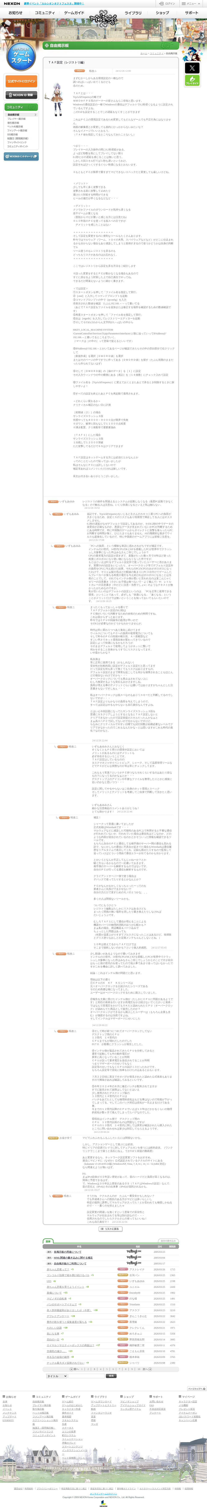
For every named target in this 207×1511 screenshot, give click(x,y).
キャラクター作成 (71, 1409)
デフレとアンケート (58, 1316)
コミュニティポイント (44, 1435)
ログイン (167, 3)
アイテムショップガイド (133, 1405)
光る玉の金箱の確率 (58, 1357)
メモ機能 (183, 1405)
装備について (54, 1292)
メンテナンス (10, 1413)
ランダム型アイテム (130, 1409)
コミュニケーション (72, 1439)
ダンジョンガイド (71, 1465)
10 (139, 1369)
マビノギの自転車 (57, 1298)
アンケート (155, 1413)
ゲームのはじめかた (72, 1405)
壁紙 (93, 1420)
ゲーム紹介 (68, 1401)
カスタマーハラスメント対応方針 (155, 1488)
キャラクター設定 (188, 1401)
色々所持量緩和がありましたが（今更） (69, 1310)
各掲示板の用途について (67, 1251)
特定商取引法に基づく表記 (73, 1488)
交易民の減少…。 (57, 1351)
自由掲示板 (38, 1401)
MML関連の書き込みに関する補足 (73, 1257)
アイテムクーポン (188, 1413)
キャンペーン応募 (188, 1420)
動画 (93, 1409)
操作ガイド (68, 1413)
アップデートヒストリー (103, 1405)
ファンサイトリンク (43, 1431)
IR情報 (178, 1488)
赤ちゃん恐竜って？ (58, 1269)
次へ (145, 1369)
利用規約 (29, 1488)
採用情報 (189, 1488)
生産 (64, 1424)
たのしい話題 (54, 1327)
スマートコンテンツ (72, 1446)
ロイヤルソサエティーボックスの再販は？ (70, 1345)
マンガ (94, 1424)
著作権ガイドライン (126, 1488)
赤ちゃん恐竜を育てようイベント (65, 1287)
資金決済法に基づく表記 (101, 1488)
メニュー (191, 3)
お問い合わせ (156, 1401)
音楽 (93, 1416)
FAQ (152, 1405)
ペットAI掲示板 (41, 1413)
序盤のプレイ (69, 1443)
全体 (5, 1401)
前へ (76, 1369)
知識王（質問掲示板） (44, 1428)
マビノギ (103, 19)
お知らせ (7, 1405)
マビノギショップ (129, 1401)
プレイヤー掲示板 (42, 1405)
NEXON (12, 3)
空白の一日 (53, 1339)
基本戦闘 (66, 1416)
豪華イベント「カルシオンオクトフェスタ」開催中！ (54, 3)
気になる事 (53, 1333)
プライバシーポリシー (47, 1488)
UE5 (49, 1281)
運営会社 (18, 1488)
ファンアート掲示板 (43, 1416)
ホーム (143, 53)
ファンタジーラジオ (101, 1413)
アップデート (10, 1416)
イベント (7, 1409)
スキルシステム (70, 1420)
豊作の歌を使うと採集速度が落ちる (67, 1322)
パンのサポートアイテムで (62, 1304)
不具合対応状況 (158, 1409)
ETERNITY (8, 1420)
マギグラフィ (69, 1469)
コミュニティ (157, 53)
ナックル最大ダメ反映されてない (65, 1362)
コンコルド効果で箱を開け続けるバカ (68, 1275)
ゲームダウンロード (101, 1401)
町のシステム (69, 1435)
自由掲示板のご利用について (70, 1263)
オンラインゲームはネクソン (103, 1494)
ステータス (68, 1428)
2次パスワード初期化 (190, 1416)
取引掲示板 (38, 1409)
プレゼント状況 (187, 1409)
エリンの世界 (69, 1431)
